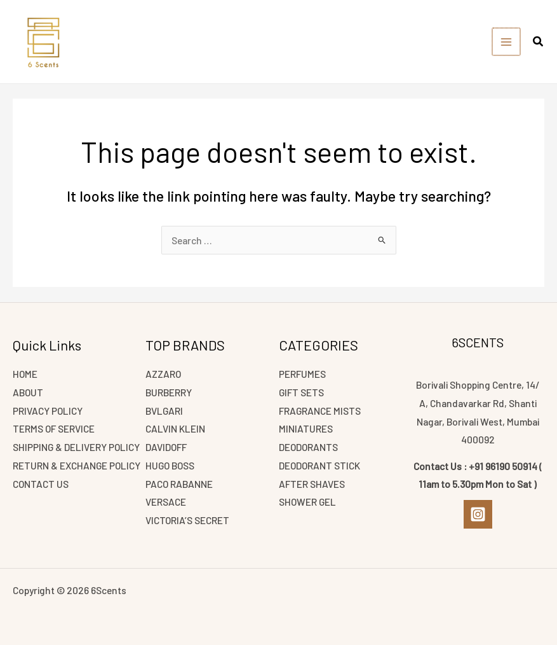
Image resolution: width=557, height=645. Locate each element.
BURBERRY (168, 392)
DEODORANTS (308, 447)
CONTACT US (41, 484)
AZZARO (163, 374)
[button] (538, 43)
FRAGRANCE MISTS (320, 411)
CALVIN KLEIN (175, 428)
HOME (25, 374)
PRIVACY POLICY (48, 411)
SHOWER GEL (307, 502)
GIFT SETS (301, 392)
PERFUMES (302, 374)
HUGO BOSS (169, 465)
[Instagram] (478, 514)
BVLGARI (164, 411)
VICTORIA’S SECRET (187, 520)
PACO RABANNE (179, 484)
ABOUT (28, 392)
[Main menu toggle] (506, 42)
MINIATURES (306, 428)
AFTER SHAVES (312, 484)
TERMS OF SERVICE (54, 428)
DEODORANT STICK (319, 465)
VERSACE (165, 502)
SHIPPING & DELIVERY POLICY (76, 447)
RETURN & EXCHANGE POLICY (76, 465)
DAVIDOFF (166, 447)
